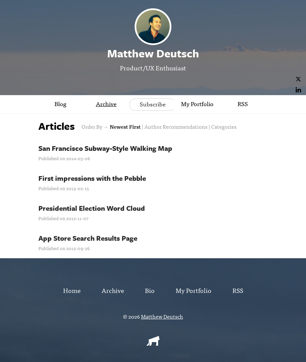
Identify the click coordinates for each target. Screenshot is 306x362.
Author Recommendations (175, 126)
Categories (224, 126)
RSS (243, 103)
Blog (60, 103)
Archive (106, 103)
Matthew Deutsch (162, 316)
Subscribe (153, 104)
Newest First (125, 126)
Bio (150, 290)
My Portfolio (197, 103)
